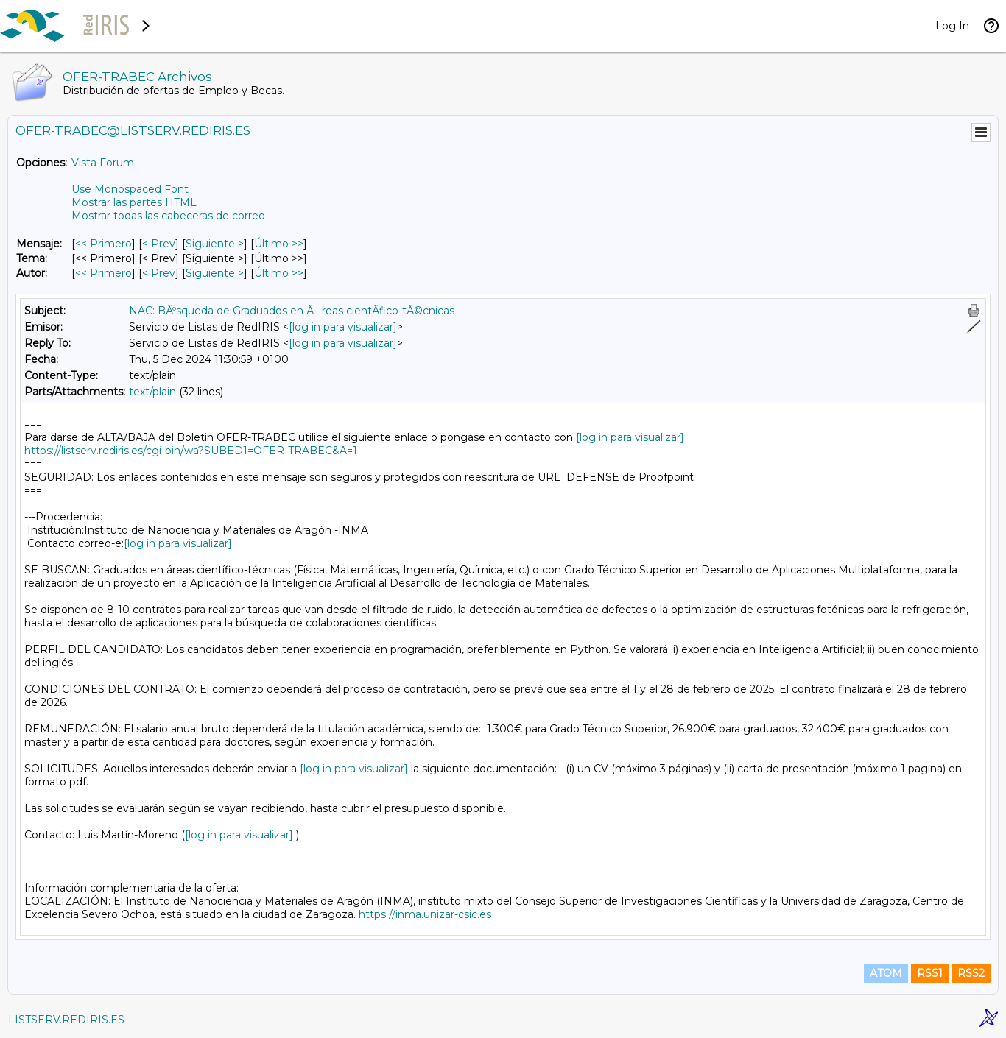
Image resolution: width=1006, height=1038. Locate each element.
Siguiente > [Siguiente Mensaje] (215, 243)
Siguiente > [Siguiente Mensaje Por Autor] (215, 273)
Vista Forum (102, 162)
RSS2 (971, 973)
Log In (952, 25)
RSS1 (930, 973)
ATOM (886, 973)
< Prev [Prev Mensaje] (158, 243)
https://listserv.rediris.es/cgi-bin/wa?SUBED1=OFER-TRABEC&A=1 (190, 450)
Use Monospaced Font (130, 189)
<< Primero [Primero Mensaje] (103, 243)
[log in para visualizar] (343, 326)
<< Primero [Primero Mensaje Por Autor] (103, 273)
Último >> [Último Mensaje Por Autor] (278, 273)
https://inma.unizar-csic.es (425, 914)
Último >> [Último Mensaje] (278, 243)
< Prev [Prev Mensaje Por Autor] (158, 273)
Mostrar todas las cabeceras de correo (168, 215)
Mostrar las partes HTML (134, 202)
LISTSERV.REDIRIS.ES (66, 1019)
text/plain (152, 391)
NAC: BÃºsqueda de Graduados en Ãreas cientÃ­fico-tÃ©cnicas (291, 310)
